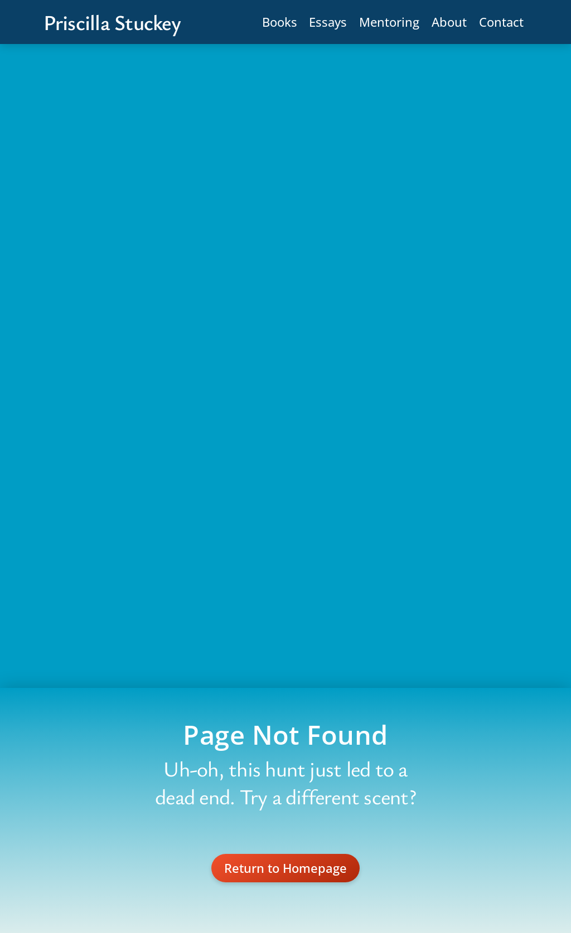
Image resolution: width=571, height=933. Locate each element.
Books (279, 22)
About (449, 22)
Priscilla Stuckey (112, 22)
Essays (328, 22)
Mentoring (389, 22)
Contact (501, 22)
